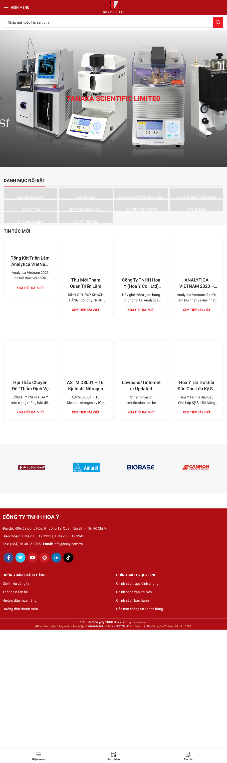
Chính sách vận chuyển (134, 592)
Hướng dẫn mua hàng (19, 600)
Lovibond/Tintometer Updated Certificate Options (141, 367)
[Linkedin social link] (56, 558)
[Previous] (5, 99)
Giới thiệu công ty (15, 583)
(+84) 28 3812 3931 (35, 536)
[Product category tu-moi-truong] (86, 217)
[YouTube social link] (32, 558)
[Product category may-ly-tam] (30, 205)
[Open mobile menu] (16, 7)
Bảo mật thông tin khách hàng (139, 609)
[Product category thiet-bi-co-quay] (30, 217)
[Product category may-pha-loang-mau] (86, 205)
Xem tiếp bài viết (30, 287)
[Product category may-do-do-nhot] (30, 193)
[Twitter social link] (20, 558)
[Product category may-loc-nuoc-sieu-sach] (196, 193)
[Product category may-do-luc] (86, 193)
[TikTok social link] (68, 558)
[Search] (113, 22)
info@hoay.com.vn (68, 544)
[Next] (222, 99)
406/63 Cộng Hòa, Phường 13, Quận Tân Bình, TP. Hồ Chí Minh (63, 528)
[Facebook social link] (8, 558)
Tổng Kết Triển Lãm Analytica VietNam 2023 (30, 264)
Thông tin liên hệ (15, 592)
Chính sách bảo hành (132, 600)
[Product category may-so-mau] (196, 205)
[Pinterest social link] (44, 558)
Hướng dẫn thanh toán (20, 609)
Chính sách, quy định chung (137, 583)
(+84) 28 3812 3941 (68, 536)
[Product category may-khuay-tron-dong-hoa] (141, 193)
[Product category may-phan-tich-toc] (141, 205)
